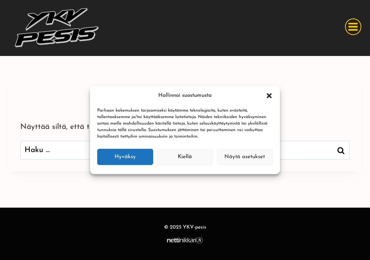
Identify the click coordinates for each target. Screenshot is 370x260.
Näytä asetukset (244, 157)
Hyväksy (125, 157)
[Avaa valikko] (353, 26)
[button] (269, 95)
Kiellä (185, 157)
